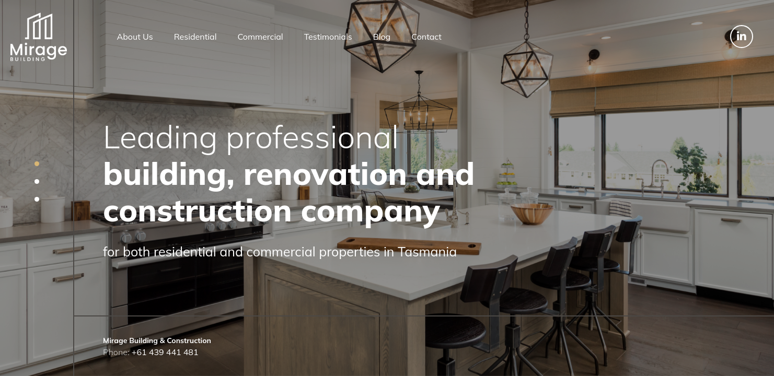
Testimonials (328, 36)
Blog (381, 36)
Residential (195, 36)
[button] (36, 163)
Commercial (260, 36)
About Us (135, 36)
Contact (426, 36)
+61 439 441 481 (165, 352)
